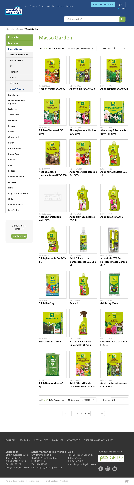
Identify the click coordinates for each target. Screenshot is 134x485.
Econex (11, 126)
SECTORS (25, 440)
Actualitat (51, 6)
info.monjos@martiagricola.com (47, 467)
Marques (60, 6)
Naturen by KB (16, 60)
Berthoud (12, 120)
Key (10, 165)
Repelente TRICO (16, 204)
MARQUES (57, 440)
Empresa (33, 6)
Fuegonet (14, 71)
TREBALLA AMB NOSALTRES (98, 440)
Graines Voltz (14, 137)
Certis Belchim (14, 148)
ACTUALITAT (41, 440)
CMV (10, 199)
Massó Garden (17, 29)
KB (11, 66)
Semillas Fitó (14, 95)
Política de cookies (34, 481)
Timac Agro (13, 114)
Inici (26, 6)
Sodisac (11, 170)
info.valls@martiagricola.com (82, 464)
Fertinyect (12, 109)
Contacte (69, 6)
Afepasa (12, 182)
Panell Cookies (51, 481)
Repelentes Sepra (16, 176)
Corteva (12, 159)
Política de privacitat (14, 481)
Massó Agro (13, 154)
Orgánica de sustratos (18, 193)
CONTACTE (73, 440)
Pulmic (11, 131)
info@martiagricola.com (17, 467)
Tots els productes (19, 54)
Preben (13, 77)
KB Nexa (14, 83)
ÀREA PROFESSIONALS (103, 4)
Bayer (11, 142)
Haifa (10, 187)
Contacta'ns (19, 235)
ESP (123, 9)
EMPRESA (10, 440)
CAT (119, 9)
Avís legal (64, 481)
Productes (13, 37)
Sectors (42, 6)
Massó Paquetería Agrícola (16, 102)
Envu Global (13, 210)
